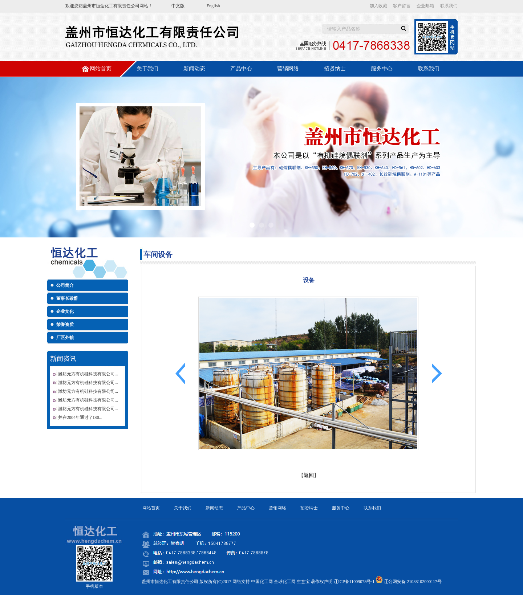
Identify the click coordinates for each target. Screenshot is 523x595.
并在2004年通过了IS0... (80, 417)
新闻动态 (194, 69)
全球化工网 (285, 581)
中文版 (178, 5)
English (213, 5)
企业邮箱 (425, 5)
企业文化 (65, 311)
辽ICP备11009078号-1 (354, 581)
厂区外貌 (65, 337)
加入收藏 (378, 5)
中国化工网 (262, 581)
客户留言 (401, 5)
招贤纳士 (335, 69)
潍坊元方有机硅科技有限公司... (88, 373)
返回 (309, 475)
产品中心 (241, 69)
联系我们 (449, 5)
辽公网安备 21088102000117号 (413, 581)
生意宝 (303, 581)
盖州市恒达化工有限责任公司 (111, 5)
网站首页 (101, 69)
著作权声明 (322, 581)
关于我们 (147, 69)
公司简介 (65, 285)
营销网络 (288, 69)
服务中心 (382, 69)
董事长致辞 (67, 298)
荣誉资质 (65, 324)
